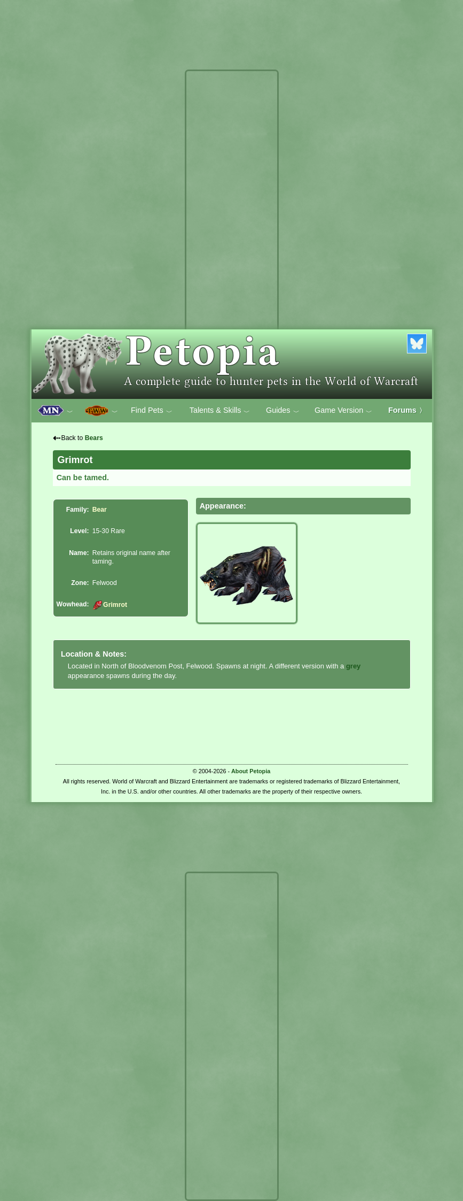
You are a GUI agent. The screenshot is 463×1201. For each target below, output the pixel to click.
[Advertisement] (231, 234)
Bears (94, 438)
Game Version (343, 410)
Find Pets (151, 410)
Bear (99, 509)
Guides (283, 410)
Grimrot (109, 605)
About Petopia (250, 771)
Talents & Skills (220, 410)
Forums (407, 410)
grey (353, 666)
